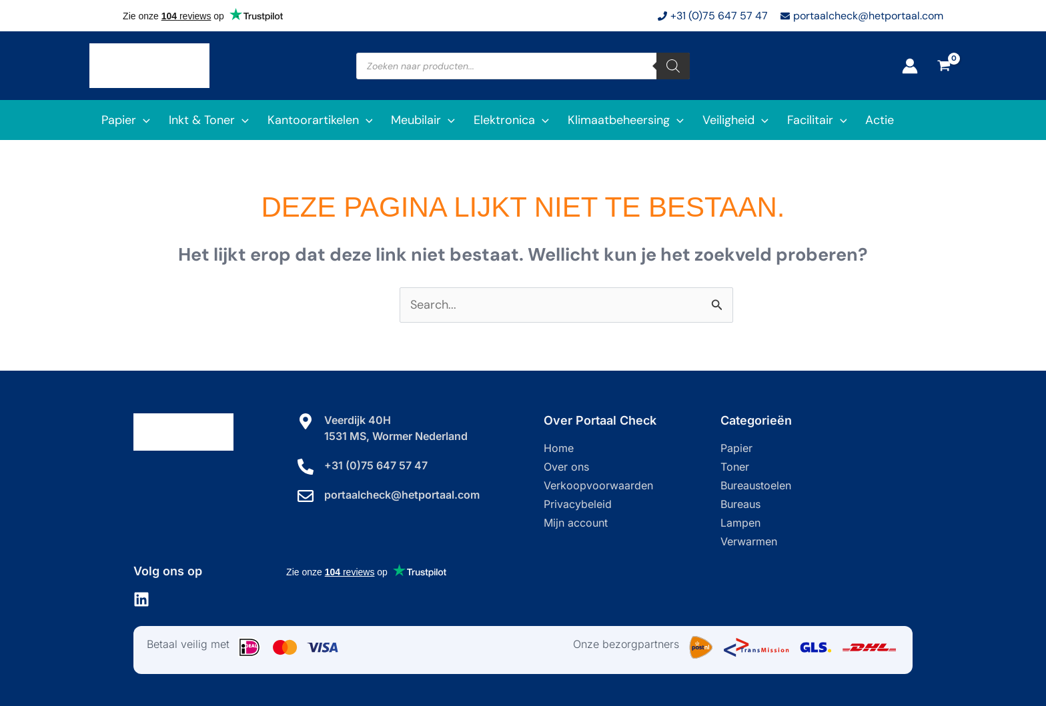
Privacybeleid (578, 504)
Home (559, 448)
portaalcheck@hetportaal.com (402, 494)
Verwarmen (748, 541)
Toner (734, 466)
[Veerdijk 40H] (306, 421)
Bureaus (740, 504)
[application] (143, 120)
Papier (736, 448)
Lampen (740, 522)
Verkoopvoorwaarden (598, 485)
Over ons (566, 466)
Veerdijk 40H (357, 420)
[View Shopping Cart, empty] (944, 66)
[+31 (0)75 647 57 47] (306, 467)
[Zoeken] (673, 66)
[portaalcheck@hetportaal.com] (306, 496)
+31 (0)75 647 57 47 (376, 465)
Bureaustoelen (755, 485)
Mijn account (576, 522)
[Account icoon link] (910, 66)
